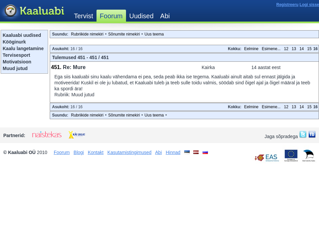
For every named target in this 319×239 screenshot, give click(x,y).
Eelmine (251, 48)
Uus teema (154, 34)
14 (301, 48)
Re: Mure (74, 67)
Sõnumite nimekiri (124, 34)
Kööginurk (14, 41)
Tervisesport (16, 55)
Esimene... (271, 48)
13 (294, 48)
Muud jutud (15, 68)
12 (286, 48)
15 (309, 48)
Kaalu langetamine (23, 48)
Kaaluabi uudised (22, 35)
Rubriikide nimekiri (87, 34)
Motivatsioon (17, 61)
